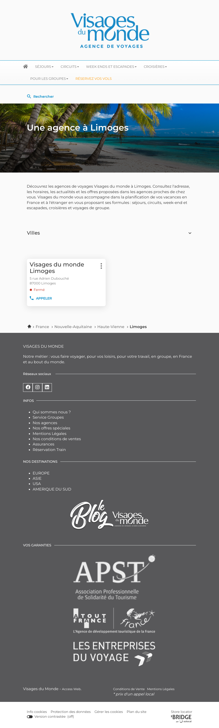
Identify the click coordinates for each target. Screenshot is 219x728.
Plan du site (136, 712)
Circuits (70, 66)
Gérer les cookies (109, 712)
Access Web (71, 689)
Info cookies (37, 712)
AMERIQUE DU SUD (52, 489)
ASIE (37, 478)
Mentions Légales (50, 434)
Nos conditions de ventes (57, 439)
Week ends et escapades (111, 66)
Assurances (43, 444)
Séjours (44, 66)
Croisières (155, 66)
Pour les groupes (49, 78)
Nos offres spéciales (51, 428)
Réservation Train (49, 450)
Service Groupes (48, 417)
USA (37, 484)
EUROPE (41, 473)
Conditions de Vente (129, 689)
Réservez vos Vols (93, 78)
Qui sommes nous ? (52, 412)
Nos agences (45, 423)
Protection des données (71, 712)
